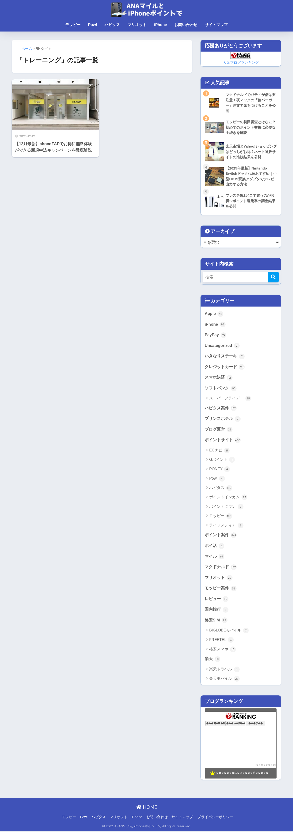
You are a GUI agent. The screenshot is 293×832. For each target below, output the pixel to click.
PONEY (219, 470)
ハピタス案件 (221, 409)
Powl (92, 25)
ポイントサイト (223, 441)
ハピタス (112, 25)
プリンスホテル (223, 419)
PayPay (215, 335)
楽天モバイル (224, 680)
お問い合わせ (185, 25)
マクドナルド (221, 568)
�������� (265, 765)
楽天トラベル (224, 670)
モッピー (73, 25)
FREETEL (221, 641)
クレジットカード (225, 367)
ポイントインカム (228, 498)
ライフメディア (226, 526)
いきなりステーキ (225, 357)
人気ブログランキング (241, 62)
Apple (214, 314)
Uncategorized (222, 346)
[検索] (273, 277)
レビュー (216, 600)
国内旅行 (216, 610)
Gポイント (222, 460)
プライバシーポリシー (215, 818)
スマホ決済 (218, 378)
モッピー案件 (221, 589)
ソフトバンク (221, 389)
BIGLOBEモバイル (229, 631)
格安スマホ (222, 650)
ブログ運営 (218, 430)
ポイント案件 (221, 536)
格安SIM (216, 621)
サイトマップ (216, 25)
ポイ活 (214, 546)
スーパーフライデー (230, 399)
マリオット (136, 25)
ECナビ (219, 451)
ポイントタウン (226, 507)
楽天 (212, 660)
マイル (214, 557)
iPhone (160, 25)
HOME (146, 808)
